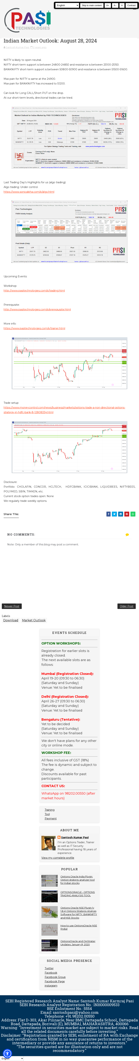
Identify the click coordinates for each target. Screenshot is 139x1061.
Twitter (49, 968)
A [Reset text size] (122, 5)
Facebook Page (55, 981)
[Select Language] (67, 5)
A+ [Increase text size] (107, 5)
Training (49, 809)
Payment (51, 818)
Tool (47, 814)
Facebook (51, 972)
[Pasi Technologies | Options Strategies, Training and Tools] (27, 34)
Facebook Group (55, 977)
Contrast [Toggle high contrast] (131, 5)
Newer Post (11, 606)
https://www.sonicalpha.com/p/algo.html (29, 191)
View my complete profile (57, 857)
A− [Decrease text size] (115, 5)
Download (10, 620)
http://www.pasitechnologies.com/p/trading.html (34, 290)
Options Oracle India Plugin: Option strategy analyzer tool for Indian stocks (77, 879)
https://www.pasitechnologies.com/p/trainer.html (34, 328)
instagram (51, 985)
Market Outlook (34, 620)
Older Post (126, 606)
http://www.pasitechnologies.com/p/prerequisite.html (37, 309)
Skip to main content (92, 5)
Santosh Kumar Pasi (75, 837)
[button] (7, 1053)
